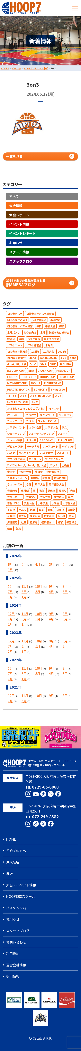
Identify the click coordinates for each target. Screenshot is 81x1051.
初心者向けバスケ (17, 320)
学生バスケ (13, 503)
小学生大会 (69, 503)
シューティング (16, 434)
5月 (24, 564)
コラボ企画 (35, 427)
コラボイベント (16, 427)
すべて (14, 196)
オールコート (14, 415)
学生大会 (29, 503)
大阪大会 (45, 497)
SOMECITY (40, 389)
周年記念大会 (56, 484)
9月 (51, 586)
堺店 (41, 490)
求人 (71, 516)
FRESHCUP (63, 370)
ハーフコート (50, 446)
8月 (65, 586)
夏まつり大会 (51, 339)
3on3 (32, 358)
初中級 (35, 478)
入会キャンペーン (17, 478)
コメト (30, 421)
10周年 (35, 351)
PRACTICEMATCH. (18, 389)
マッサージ (35, 459)
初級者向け (60, 478)
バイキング (68, 446)
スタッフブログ (20, 261)
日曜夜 (60, 509)
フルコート (63, 453)
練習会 (11, 339)
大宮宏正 (31, 497)
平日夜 (11, 509)
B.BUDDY (65, 364)
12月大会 (48, 351)
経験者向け (47, 522)
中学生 (11, 471)
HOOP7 (12, 377)
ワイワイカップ (54, 459)
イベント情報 (19, 224)
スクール (31, 440)
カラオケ (31, 415)
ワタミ (54, 465)
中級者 (39, 471)
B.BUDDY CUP (16, 370)
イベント (54, 408)
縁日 (9, 528)
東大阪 (22, 516)
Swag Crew (58, 389)
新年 (50, 509)
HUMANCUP (66, 377)
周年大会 (40, 484)
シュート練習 (14, 440)
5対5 (43, 364)
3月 (51, 564)
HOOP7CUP (47, 377)
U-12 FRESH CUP (40, 396)
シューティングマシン (41, 434)
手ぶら (22, 509)
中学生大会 (25, 471)
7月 (10, 591)
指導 (32, 509)
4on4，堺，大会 (16, 364)
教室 (41, 509)
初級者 (46, 478)
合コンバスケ (14, 484)
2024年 (62, 351)
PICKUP (35, 383)
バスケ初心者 (39, 320)
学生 (70, 497)
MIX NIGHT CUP (17, 383)
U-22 (58, 396)
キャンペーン (47, 415)
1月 (10, 569)
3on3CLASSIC (48, 358)
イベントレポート (22, 233)
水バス (61, 516)
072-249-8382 (45, 816)
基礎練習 (55, 320)
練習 (60, 522)
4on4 (73, 358)
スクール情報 (19, 251)
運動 (21, 339)
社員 (23, 522)
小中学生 (43, 503)
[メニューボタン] (75, 8)
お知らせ (15, 242)
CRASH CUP (45, 370)
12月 (11, 586)
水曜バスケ (13, 332)
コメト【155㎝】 (48, 421)
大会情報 (15, 205)
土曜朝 (25, 490)
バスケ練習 (33, 339)
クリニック (65, 415)
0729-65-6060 (45, 787)
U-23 (35, 402)
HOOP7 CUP (28, 377)
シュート (63, 434)
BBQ (31, 370)
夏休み (51, 490)
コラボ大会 (51, 427)
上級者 (65, 465)
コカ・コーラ (14, 421)
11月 (25, 586)
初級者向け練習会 (59, 332)
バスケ (11, 453)
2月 (65, 564)
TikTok (11, 396)
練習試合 (72, 522)
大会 (72, 490)
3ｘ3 (63, 358)
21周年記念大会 (16, 358)
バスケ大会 (46, 453)
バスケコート (14, 345)
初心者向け (30, 332)
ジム (64, 427)
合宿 (28, 484)
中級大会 (50, 326)
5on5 (33, 364)
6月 (10, 564)
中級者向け (52, 471)
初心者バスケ (14, 313)
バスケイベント (27, 453)
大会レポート (19, 214)
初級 (61, 326)
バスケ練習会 (33, 345)
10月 (38, 586)
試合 (18, 528)
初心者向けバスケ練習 (20, 326)
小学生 (55, 503)
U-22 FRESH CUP (18, 402)
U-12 (23, 396)
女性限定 (59, 497)
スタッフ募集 (65, 440)
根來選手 (49, 516)
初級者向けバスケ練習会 (40, 313)
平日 (38, 326)
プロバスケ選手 (16, 459)
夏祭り (63, 490)
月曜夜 (11, 516)
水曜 (42, 332)
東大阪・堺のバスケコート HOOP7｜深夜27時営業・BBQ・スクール (39, 763)
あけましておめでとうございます (26, 408)
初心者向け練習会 (17, 351)
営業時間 (12, 490)
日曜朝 (71, 509)
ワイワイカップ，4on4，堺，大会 (27, 465)
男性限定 (12, 522)
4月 (37, 564)
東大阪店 (35, 516)
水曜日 (49, 345)
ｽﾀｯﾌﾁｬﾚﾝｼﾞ (47, 440)
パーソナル (33, 446)
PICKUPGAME (52, 383)
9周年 (53, 364)
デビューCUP (15, 446)
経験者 (34, 522)
